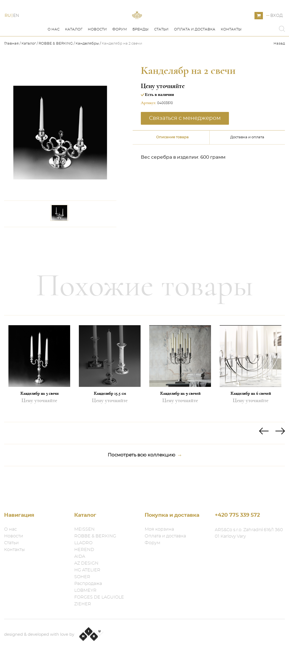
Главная (12, 68)
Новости (97, 54)
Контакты (231, 54)
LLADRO (83, 543)
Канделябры (87, 68)
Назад (279, 68)
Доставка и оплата (247, 162)
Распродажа (88, 583)
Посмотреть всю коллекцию (144, 479)
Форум (119, 54)
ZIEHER (82, 604)
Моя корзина (159, 529)
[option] (39, 393)
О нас (54, 54)
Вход (276, 28)
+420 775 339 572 (237, 515)
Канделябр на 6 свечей (251, 418)
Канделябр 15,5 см (110, 418)
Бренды (140, 54)
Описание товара (172, 162)
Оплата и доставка (194, 54)
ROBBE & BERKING (56, 68)
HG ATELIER (87, 570)
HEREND (84, 549)
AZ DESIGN (86, 563)
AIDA (79, 556)
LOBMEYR (85, 590)
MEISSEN (84, 529)
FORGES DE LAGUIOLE (99, 597)
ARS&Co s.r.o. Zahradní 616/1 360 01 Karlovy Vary (249, 533)
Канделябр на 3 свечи (39, 418)
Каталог (73, 54)
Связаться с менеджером (185, 142)
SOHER (82, 577)
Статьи (161, 54)
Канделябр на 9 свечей (180, 418)
